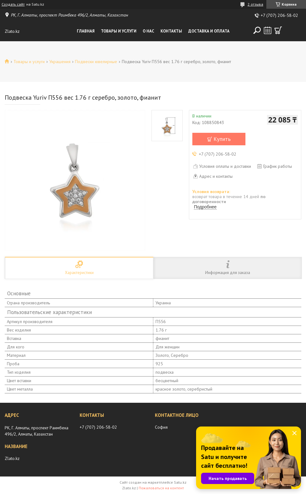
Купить (222, 139)
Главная (86, 31)
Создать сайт (13, 4)
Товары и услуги (118, 31)
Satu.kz (180, 482)
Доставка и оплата (209, 31)
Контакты (171, 31)
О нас (148, 31)
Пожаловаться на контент (161, 488)
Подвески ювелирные (96, 61)
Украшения (60, 61)
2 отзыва (255, 4)
